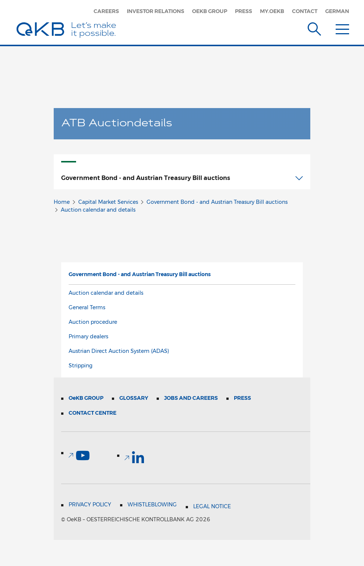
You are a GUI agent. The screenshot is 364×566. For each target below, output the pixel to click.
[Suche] (314, 27)
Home (62, 202)
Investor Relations (155, 11)
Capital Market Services (108, 202)
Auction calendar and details (98, 209)
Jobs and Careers (191, 398)
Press (243, 11)
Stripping (80, 366)
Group (86, 398)
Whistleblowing (152, 504)
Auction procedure (93, 322)
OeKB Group (209, 11)
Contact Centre (92, 413)
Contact (304, 11)
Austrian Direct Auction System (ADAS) (119, 351)
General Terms (87, 307)
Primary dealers (88, 336)
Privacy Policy (90, 504)
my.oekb (272, 11)
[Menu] (342, 27)
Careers (106, 11)
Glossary (133, 398)
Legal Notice (212, 506)
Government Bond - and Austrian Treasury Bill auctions (217, 202)
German (337, 11)
